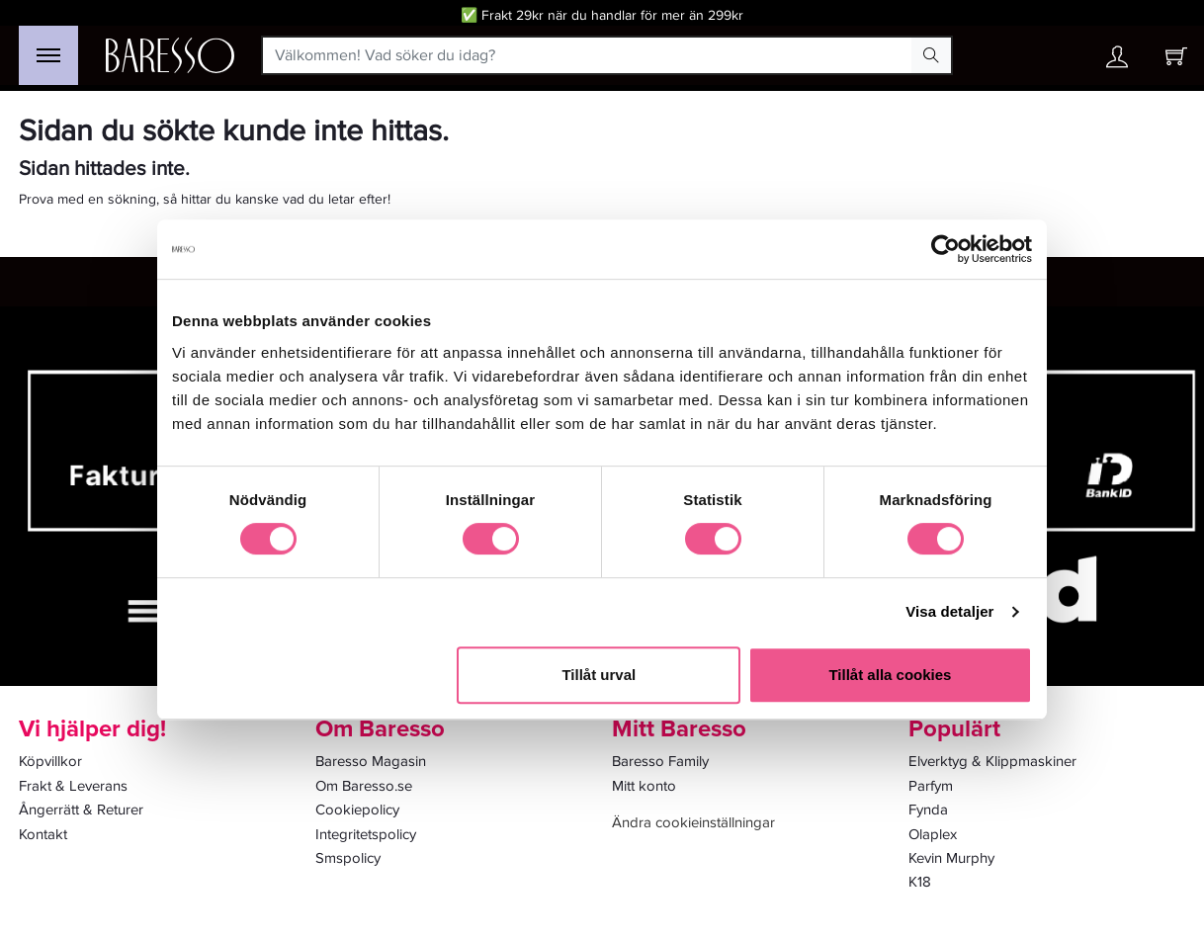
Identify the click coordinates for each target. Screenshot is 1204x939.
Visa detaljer (949, 611)
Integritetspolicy (365, 834)
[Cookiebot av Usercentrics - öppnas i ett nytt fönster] (945, 249)
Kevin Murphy (951, 858)
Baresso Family (660, 761)
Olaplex (932, 834)
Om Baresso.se (363, 786)
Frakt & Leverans (73, 786)
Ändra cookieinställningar (693, 822)
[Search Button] (931, 55)
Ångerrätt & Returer (81, 809)
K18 (919, 882)
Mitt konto (644, 786)
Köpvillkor (50, 761)
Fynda (928, 809)
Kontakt (43, 834)
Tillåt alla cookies (889, 674)
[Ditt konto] (1117, 61)
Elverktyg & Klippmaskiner (992, 761)
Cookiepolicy (357, 809)
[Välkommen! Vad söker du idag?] (587, 55)
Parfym (930, 786)
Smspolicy (348, 858)
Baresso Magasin (370, 761)
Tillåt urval (598, 674)
